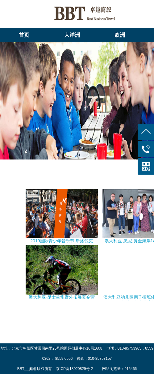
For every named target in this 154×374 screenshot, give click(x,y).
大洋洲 (72, 35)
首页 (24, 35)
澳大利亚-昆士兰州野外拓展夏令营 (62, 297)
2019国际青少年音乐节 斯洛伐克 (61, 240)
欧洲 (119, 35)
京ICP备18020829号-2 (75, 369)
